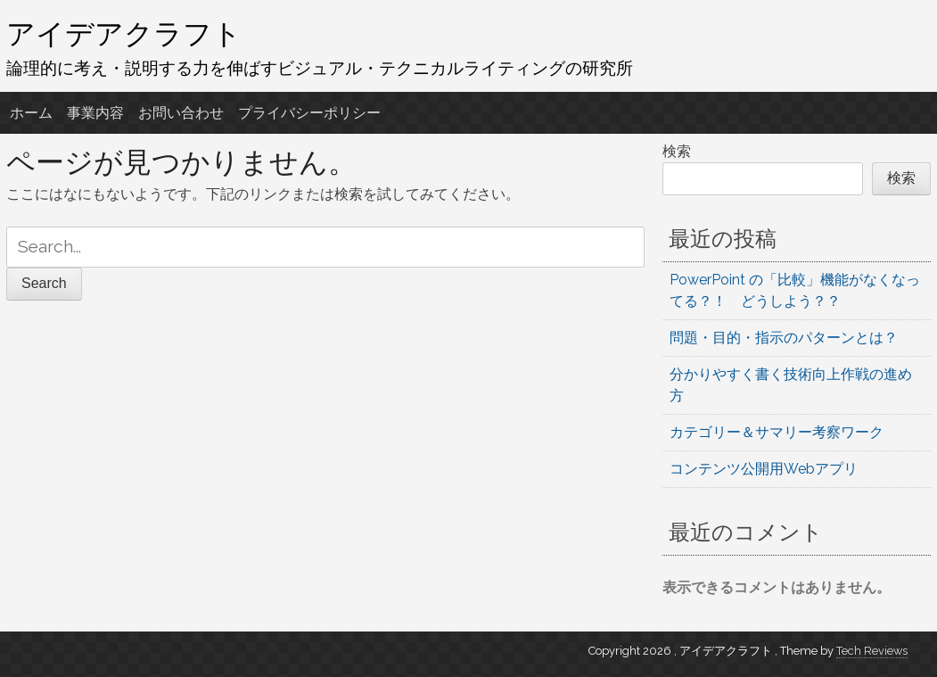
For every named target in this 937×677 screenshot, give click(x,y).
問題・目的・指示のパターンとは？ (784, 337)
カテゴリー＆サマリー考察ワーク (777, 432)
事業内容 (95, 112)
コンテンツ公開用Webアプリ (764, 468)
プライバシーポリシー (309, 112)
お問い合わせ (181, 112)
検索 (676, 151)
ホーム (31, 112)
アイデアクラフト (124, 33)
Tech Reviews (872, 650)
